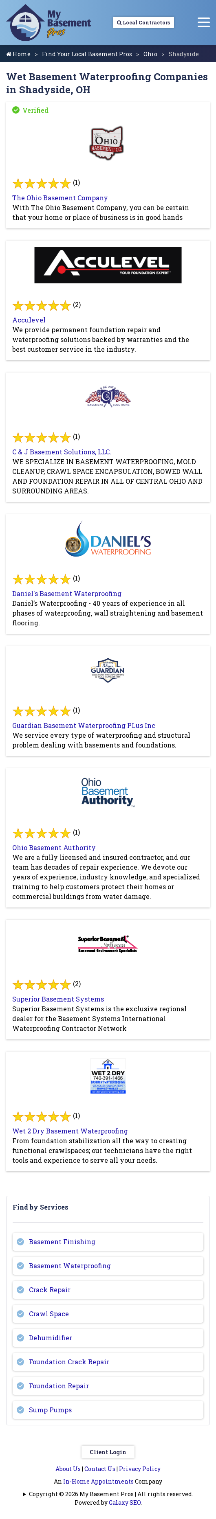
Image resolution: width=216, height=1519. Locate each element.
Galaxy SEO (125, 1502)
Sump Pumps (50, 1409)
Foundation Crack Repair (69, 1361)
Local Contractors (143, 22)
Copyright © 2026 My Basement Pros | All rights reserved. (111, 1494)
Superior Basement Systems (58, 999)
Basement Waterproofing (70, 1265)
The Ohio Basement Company (60, 197)
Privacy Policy (140, 1469)
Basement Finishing (62, 1241)
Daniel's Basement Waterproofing (66, 593)
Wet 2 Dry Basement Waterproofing (70, 1131)
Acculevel (29, 320)
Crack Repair (50, 1289)
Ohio (150, 54)
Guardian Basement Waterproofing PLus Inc (83, 725)
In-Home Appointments (98, 1481)
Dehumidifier (50, 1337)
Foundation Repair (59, 1385)
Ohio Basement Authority (54, 847)
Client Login (108, 1452)
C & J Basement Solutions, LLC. (61, 451)
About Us (68, 1469)
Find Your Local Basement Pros (87, 54)
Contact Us (99, 1469)
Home (18, 54)
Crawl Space (49, 1313)
